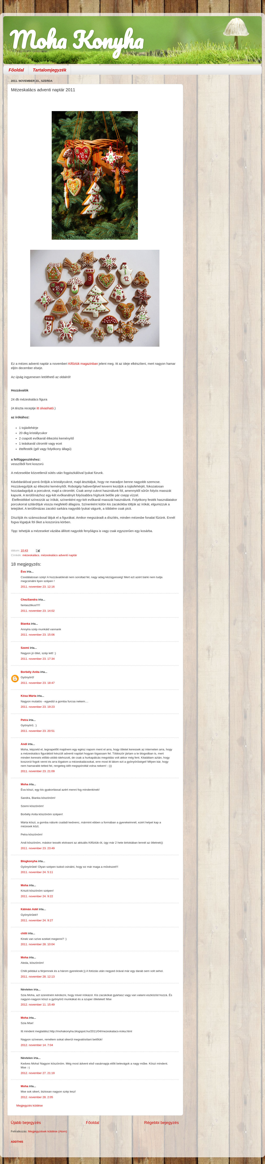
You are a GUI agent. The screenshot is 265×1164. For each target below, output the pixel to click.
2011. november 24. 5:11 (37, 872)
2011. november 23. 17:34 (38, 658)
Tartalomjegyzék (49, 70)
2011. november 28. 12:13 (38, 976)
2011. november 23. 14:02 (38, 610)
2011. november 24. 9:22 (37, 896)
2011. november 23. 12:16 (38, 586)
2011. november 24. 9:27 (37, 920)
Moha (24, 784)
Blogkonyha (29, 861)
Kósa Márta (28, 695)
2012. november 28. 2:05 (37, 1097)
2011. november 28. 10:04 (38, 944)
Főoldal (16, 70)
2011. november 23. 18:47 (38, 682)
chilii (24, 933)
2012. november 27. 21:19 (38, 1073)
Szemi (25, 647)
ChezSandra (29, 599)
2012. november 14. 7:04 (37, 1045)
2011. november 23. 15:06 (38, 634)
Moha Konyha (76, 40)
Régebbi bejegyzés (161, 1122)
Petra (24, 720)
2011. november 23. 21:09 (38, 771)
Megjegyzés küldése (29, 1105)
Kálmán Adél (29, 909)
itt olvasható (45, 408)
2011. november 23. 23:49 (38, 848)
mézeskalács (30, 555)
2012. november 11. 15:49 (38, 1004)
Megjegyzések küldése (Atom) (47, 1131)
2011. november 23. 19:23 (38, 706)
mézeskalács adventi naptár (59, 555)
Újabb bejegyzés (26, 1122)
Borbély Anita (30, 672)
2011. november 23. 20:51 (38, 731)
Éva (23, 571)
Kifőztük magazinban (83, 363)
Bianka (25, 623)
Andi (24, 744)
